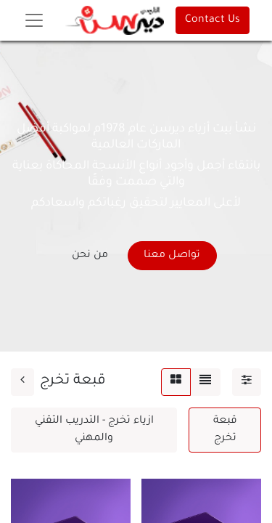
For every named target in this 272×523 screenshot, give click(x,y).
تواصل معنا (172, 256)
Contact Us (212, 20)
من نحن (90, 256)
